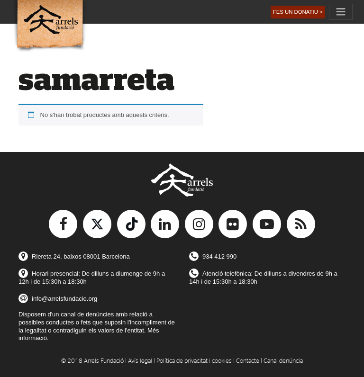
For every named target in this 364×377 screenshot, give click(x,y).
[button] (298, 12)
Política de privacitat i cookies (194, 361)
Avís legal (140, 361)
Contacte (247, 361)
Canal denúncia (283, 361)
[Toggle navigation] (341, 12)
